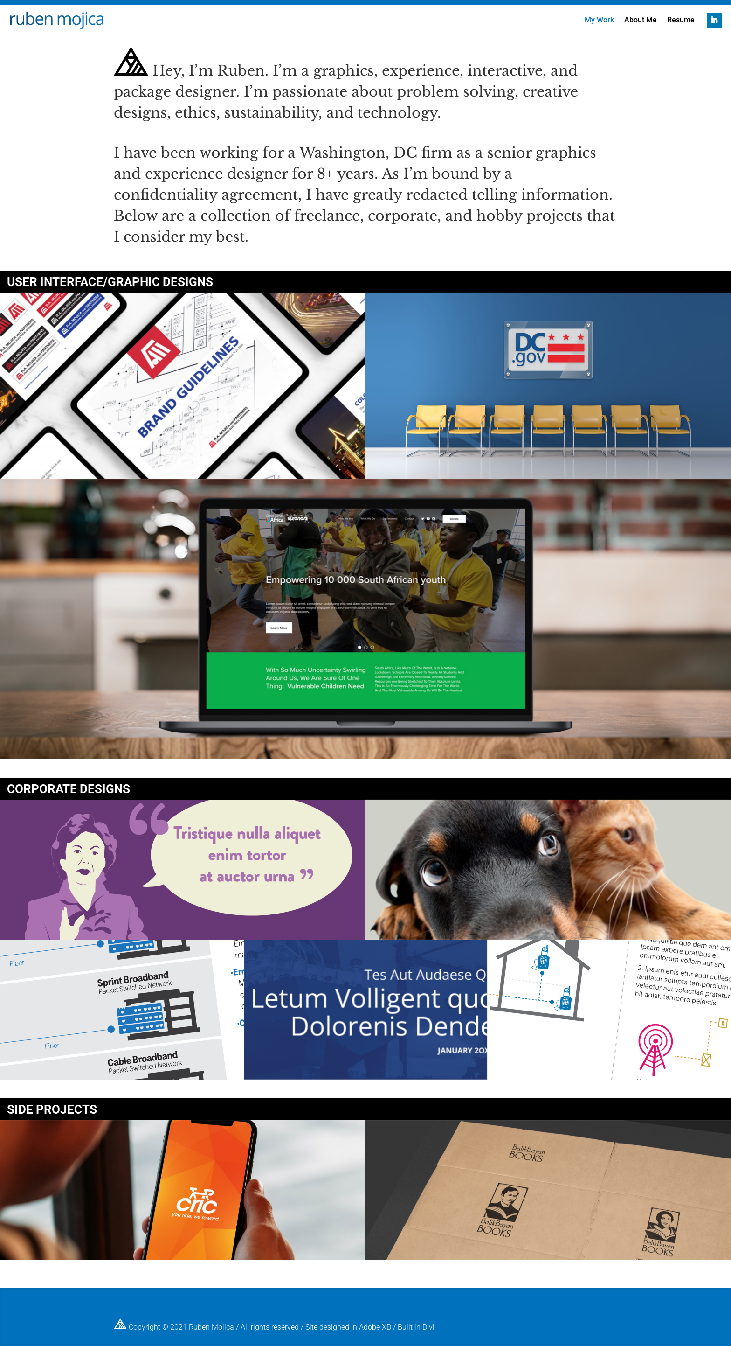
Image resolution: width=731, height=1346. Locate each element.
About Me (640, 20)
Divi (428, 1326)
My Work (599, 20)
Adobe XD (375, 1326)
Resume (681, 20)
